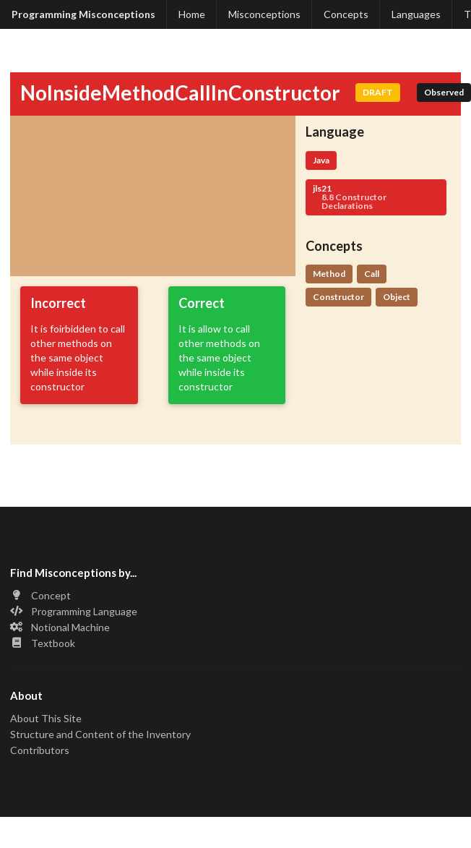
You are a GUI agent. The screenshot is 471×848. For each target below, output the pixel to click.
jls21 (376, 197)
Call (371, 273)
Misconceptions (264, 14)
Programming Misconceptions (83, 14)
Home (191, 14)
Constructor (338, 296)
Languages (416, 14)
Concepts (346, 14)
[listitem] (235, 597)
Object (396, 296)
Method (329, 273)
